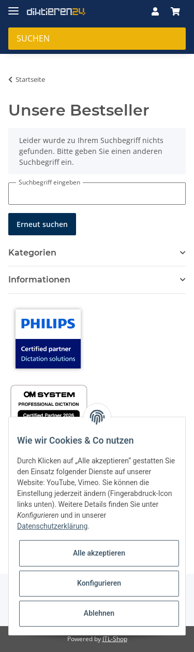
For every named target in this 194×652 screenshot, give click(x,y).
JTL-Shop (114, 638)
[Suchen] (97, 38)
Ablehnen (99, 613)
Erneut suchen (42, 224)
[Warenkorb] (175, 11)
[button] (155, 11)
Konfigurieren (99, 583)
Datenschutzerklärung (52, 526)
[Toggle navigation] (13, 6)
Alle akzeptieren (99, 553)
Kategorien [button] (32, 253)
